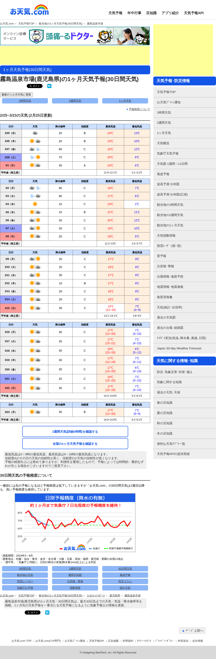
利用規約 (128, 640)
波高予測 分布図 (168, 184)
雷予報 (161, 256)
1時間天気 (25, 100)
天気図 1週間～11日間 (172, 163)
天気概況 (163, 143)
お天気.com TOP (21, 640)
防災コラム (125, 581)
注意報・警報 (75, 581)
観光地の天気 (25, 574)
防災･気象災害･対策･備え (175, 372)
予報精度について (139, 109)
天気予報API (194, 13)
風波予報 (125, 574)
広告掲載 (113, 640)
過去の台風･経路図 (170, 327)
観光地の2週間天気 (170, 215)
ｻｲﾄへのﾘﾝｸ (144, 640)
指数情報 (75, 587)
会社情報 (197, 640)
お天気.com (29, 12)
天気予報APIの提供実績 (173, 454)
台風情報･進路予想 (170, 276)
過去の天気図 (166, 317)
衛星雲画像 (164, 297)
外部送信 (183, 640)
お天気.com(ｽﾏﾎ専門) (48, 640)
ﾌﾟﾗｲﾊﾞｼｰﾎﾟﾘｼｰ (164, 640)
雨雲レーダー (25, 581)
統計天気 (125, 587)
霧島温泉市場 (95, 23)
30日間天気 (125, 568)
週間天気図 (75, 574)
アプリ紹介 (170, 13)
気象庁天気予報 (168, 153)
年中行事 (134, 13)
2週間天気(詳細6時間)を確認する (75, 431)
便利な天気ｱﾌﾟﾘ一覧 (171, 443)
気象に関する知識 (169, 382)
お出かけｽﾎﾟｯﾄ (96, 595)
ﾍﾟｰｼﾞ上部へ (194, 630)
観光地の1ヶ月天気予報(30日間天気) (60, 23)
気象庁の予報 (25, 587)
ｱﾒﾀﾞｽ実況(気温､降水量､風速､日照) (181, 338)
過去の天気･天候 (168, 392)
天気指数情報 (166, 235)
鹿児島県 (114, 595)
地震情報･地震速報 (170, 286)
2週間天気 (75, 100)
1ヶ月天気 (125, 100)
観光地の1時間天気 (170, 204)
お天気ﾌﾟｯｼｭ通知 (169, 102)
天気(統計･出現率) (169, 307)
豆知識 (151, 13)
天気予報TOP (26, 23)
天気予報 (115, 13)
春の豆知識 (164, 402)
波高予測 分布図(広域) (172, 194)
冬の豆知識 (164, 433)
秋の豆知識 (164, 423)
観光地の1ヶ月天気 (170, 225)
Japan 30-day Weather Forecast (179, 348)
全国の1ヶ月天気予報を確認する (75, 443)
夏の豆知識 (164, 413)
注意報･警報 (165, 266)
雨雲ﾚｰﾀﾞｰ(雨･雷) (169, 246)
